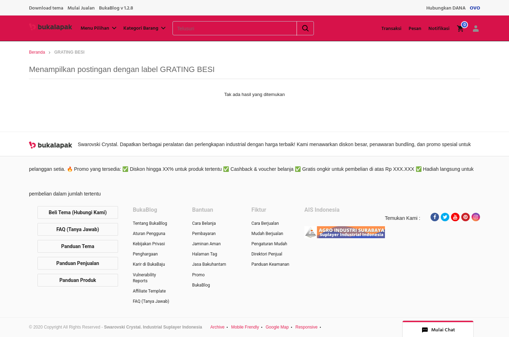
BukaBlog (201, 285)
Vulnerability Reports (144, 277)
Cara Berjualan (265, 223)
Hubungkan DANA (446, 8)
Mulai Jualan (81, 8)
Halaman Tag (204, 254)
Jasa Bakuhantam (209, 264)
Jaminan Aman (206, 243)
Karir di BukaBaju (149, 264)
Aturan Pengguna (149, 233)
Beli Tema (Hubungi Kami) (78, 212)
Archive (217, 327)
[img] (460, 28)
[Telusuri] (226, 29)
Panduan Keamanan (270, 264)
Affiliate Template (149, 291)
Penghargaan (145, 254)
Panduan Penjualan (77, 263)
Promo (198, 274)
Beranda (37, 52)
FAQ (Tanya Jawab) (78, 229)
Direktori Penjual (266, 254)
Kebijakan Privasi (149, 243)
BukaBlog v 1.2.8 (116, 8)
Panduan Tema (77, 246)
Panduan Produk (77, 280)
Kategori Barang (145, 28)
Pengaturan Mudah (269, 243)
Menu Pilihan (99, 28)
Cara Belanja (204, 223)
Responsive (307, 327)
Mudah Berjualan (267, 233)
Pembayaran (204, 233)
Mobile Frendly (245, 327)
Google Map (277, 327)
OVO (475, 8)
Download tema (46, 8)
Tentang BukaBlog (150, 223)
